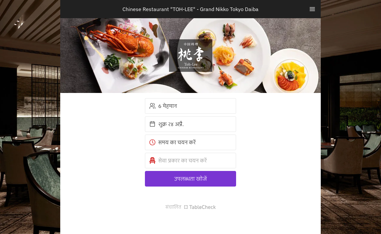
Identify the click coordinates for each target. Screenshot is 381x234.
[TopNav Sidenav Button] (312, 9)
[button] (190, 160)
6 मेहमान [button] (163, 106)
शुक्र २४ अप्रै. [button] (166, 124)
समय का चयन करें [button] (172, 142)
